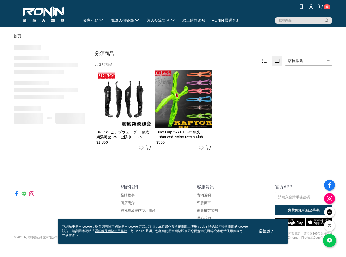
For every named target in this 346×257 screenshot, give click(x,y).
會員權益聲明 (207, 210)
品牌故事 (128, 195)
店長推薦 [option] (295, 61)
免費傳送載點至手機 (304, 210)
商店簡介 (128, 203)
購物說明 (204, 195)
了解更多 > (70, 236)
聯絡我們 (204, 218)
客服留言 (204, 203)
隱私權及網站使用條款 (138, 210)
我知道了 (266, 231)
